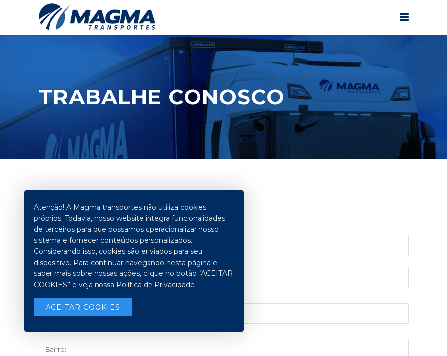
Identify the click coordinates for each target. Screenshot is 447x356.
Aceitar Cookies (83, 307)
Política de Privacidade (155, 284)
